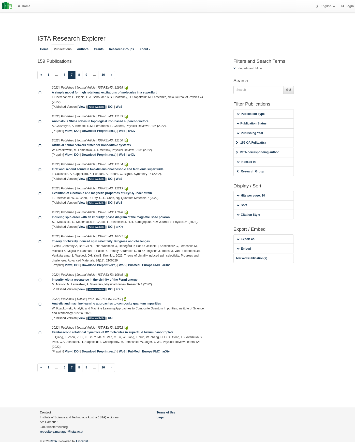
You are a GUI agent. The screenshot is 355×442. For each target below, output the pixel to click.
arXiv (131, 131)
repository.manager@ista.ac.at (61, 431)
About (144, 49)
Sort (242, 205)
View (81, 106)
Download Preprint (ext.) (99, 131)
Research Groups (121, 49)
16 (103, 74)
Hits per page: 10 (251, 195)
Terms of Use (166, 412)
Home (24, 6)
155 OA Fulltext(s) (251, 142)
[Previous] (41, 75)
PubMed (134, 265)
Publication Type (251, 114)
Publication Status (251, 123)
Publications (63, 49)
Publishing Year (250, 133)
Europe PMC (151, 265)
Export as (245, 239)
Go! (288, 89)
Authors (83, 49)
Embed (244, 248)
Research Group (250, 171)
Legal (160, 417)
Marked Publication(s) (251, 258)
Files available (96, 107)
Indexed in (246, 162)
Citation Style (248, 214)
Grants (99, 49)
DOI (110, 106)
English (326, 6)
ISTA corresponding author (257, 152)
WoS (119, 106)
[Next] (111, 75)
